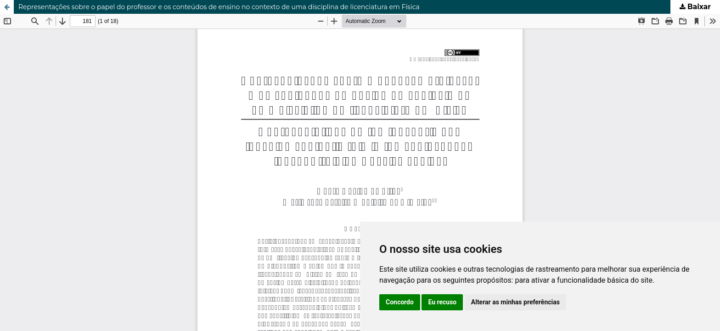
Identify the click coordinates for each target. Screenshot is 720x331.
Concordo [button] (400, 302)
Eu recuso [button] (442, 302)
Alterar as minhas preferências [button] (515, 302)
